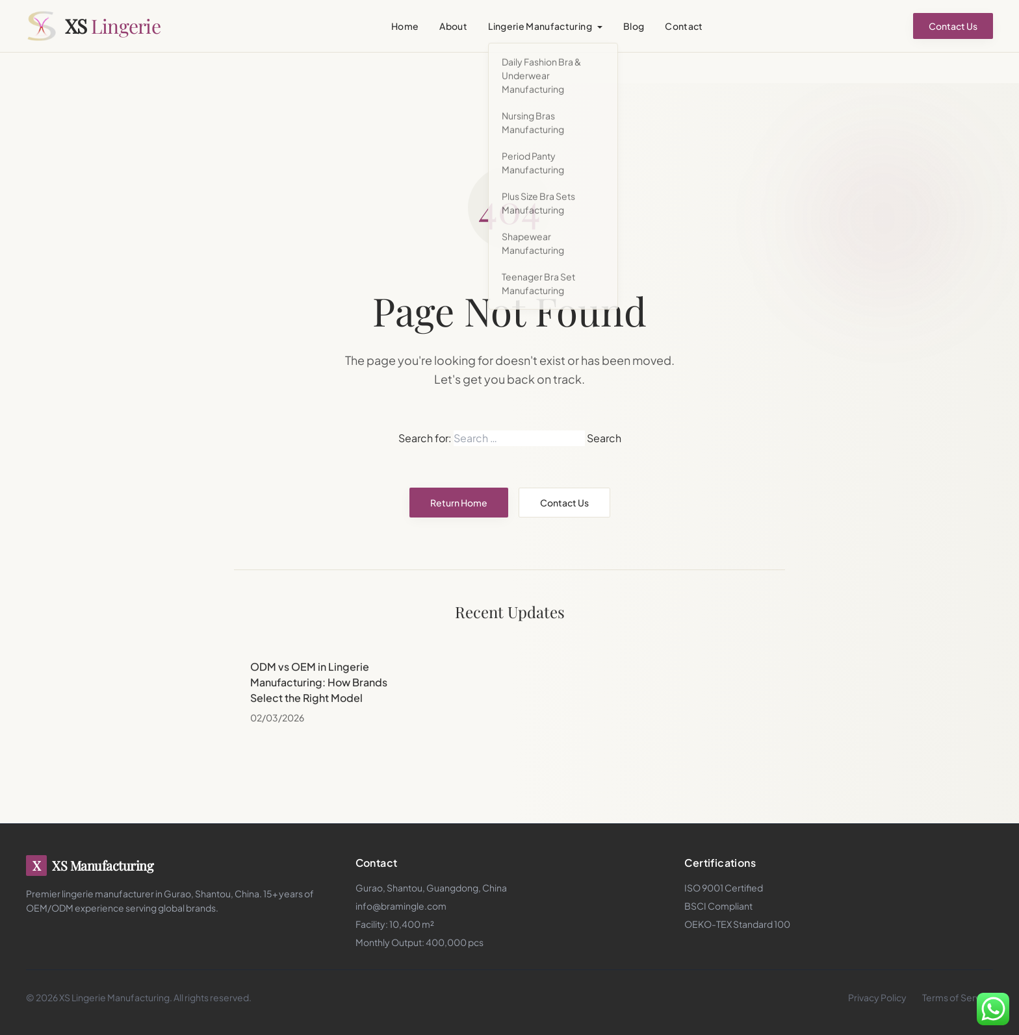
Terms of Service (957, 997)
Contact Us (953, 26)
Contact (684, 26)
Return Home (458, 502)
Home (405, 26)
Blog (633, 26)
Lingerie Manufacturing (540, 26)
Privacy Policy (877, 997)
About (453, 26)
